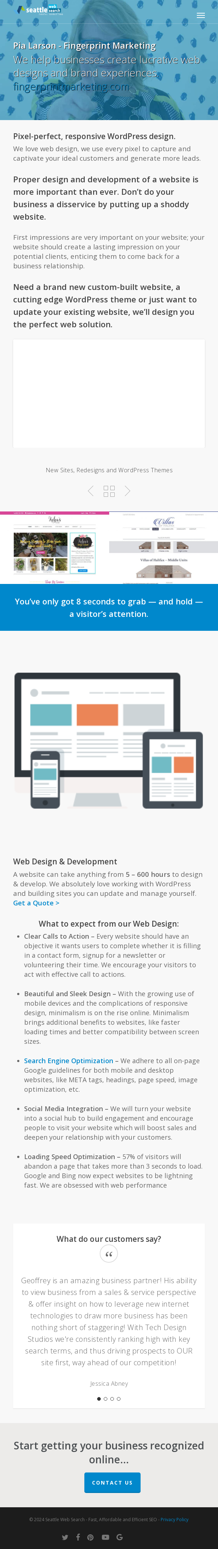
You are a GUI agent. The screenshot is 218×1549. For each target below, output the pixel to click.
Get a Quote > (36, 902)
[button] (201, 15)
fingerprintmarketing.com (71, 86)
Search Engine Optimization (68, 1060)
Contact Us (112, 1482)
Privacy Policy (174, 1519)
